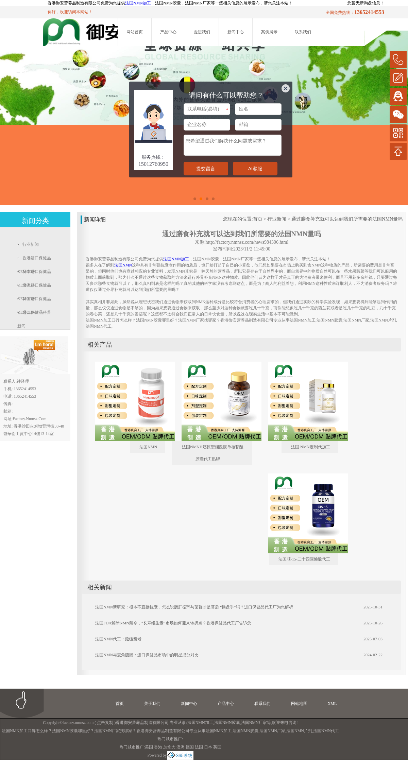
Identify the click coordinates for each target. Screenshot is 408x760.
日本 (208, 747)
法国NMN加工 (138, 3)
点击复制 (105, 722)
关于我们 (152, 703)
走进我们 (202, 32)
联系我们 (303, 32)
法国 (199, 747)
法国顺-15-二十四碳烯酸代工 (304, 559)
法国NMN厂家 (254, 722)
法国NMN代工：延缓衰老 (118, 639)
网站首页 (134, 32)
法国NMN (148, 447)
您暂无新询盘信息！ (365, 3)
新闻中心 (235, 32)
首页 (257, 219)
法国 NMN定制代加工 (310, 447)
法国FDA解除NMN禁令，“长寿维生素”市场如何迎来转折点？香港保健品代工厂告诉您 (173, 623)
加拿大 (169, 747)
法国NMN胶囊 (227, 722)
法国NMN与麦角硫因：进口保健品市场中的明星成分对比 (147, 655)
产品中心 (168, 32)
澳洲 (180, 747)
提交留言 (205, 168)
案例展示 (269, 32)
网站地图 (299, 703)
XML (332, 703)
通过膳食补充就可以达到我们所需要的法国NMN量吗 (347, 219)
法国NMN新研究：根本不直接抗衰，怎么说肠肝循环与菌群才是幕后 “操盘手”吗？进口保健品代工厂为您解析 (194, 607)
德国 (190, 747)
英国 (217, 747)
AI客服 (255, 168)
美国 (149, 747)
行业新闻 (276, 219)
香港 (158, 747)
